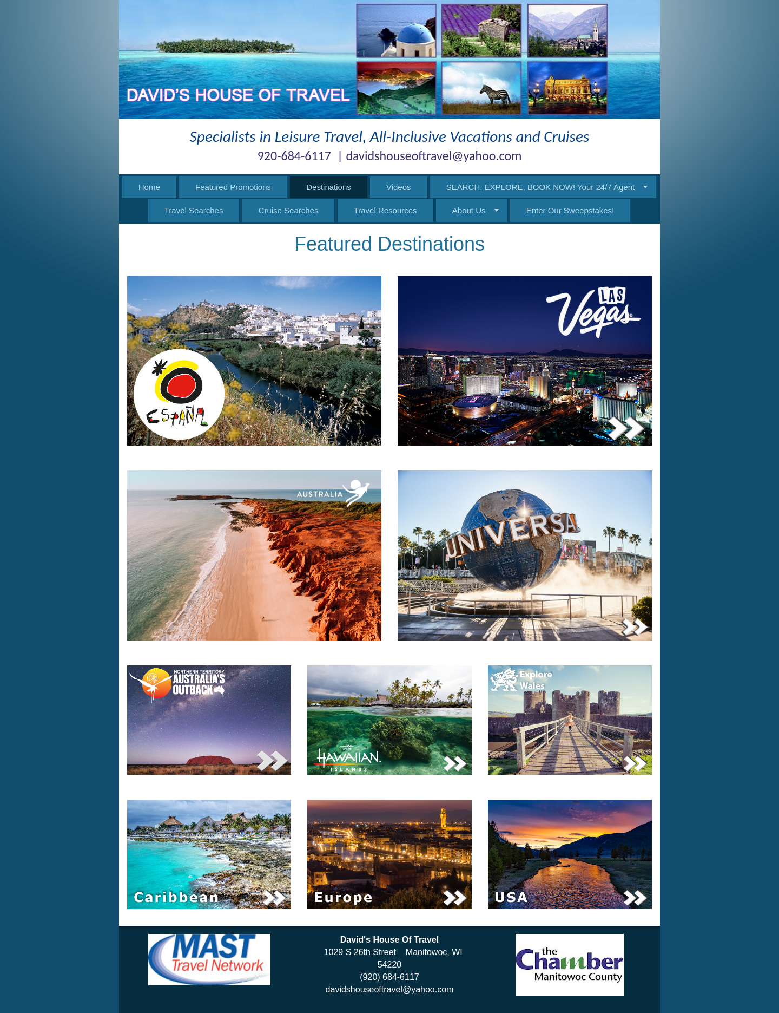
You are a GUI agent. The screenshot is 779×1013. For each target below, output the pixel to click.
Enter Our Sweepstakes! (570, 210)
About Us (469, 210)
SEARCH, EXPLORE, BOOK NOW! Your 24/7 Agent (540, 187)
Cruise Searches (289, 210)
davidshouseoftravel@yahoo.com (390, 989)
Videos (398, 187)
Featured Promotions (233, 187)
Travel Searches (193, 210)
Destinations (328, 187)
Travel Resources (385, 210)
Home (149, 187)
